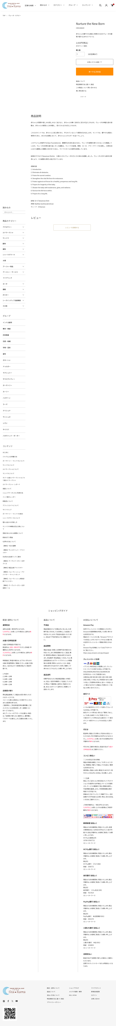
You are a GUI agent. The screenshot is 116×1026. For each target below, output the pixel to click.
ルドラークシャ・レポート (11, 478)
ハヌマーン (6, 394)
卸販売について (8, 494)
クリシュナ (6, 406)
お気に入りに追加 (94, 62)
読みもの (43, 5)
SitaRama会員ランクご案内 (11, 546)
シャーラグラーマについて (11, 510)
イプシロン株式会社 (89, 654)
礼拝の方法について (9, 531)
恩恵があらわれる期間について (12, 523)
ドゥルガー (6, 364)
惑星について (7, 482)
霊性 (4, 352)
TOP (4, 15)
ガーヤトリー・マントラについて (13, 455)
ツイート (83, 96)
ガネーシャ (6, 358)
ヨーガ (5, 283)
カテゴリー (57, 5)
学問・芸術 (6, 346)
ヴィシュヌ (6, 412)
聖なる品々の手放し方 (10, 514)
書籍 (4, 289)
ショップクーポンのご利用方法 (12, 486)
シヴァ (5, 418)
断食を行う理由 (8, 527)
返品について (80, 81)
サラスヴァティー (9, 376)
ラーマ (5, 400)
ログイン (94, 983)
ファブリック (7, 277)
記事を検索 (29, 5)
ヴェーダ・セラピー (14, 15)
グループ (72, 5)
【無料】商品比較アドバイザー (12, 556)
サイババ (6, 424)
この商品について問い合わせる (86, 87)
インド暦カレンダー (9, 490)
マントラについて (8, 467)
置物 (4, 249)
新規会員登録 (95, 980)
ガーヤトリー (7, 382)
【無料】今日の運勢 (9, 535)
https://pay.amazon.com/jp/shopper (96, 641)
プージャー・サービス (10, 272)
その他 (5, 305)
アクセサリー (7, 227)
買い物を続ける (81, 90)
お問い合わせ (95, 987)
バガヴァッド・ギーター (11, 430)
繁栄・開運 (6, 328)
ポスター (6, 294)
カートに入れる (95, 71)
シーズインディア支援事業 (12, 300)
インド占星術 (7, 322)
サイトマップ (7, 502)
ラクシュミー (7, 370)
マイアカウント (96, 976)
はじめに (5, 446)
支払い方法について (53, 983)
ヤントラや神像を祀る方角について (14, 519)
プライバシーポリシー (54, 990)
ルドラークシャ (8, 232)
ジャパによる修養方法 (10, 451)
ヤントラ (6, 238)
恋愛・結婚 (6, 340)
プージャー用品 (8, 266)
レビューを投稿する (72, 227)
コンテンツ (86, 5)
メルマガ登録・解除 (75, 980)
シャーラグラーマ (9, 255)
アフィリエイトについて (10, 498)
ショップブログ (74, 976)
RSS (70, 983)
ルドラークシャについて (10, 463)
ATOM (75, 983)
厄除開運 (6, 334)
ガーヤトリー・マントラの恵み (12, 506)
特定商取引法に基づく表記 (85, 84)
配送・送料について (53, 976)
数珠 (4, 243)
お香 (4, 260)
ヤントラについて (8, 459)
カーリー (6, 388)
